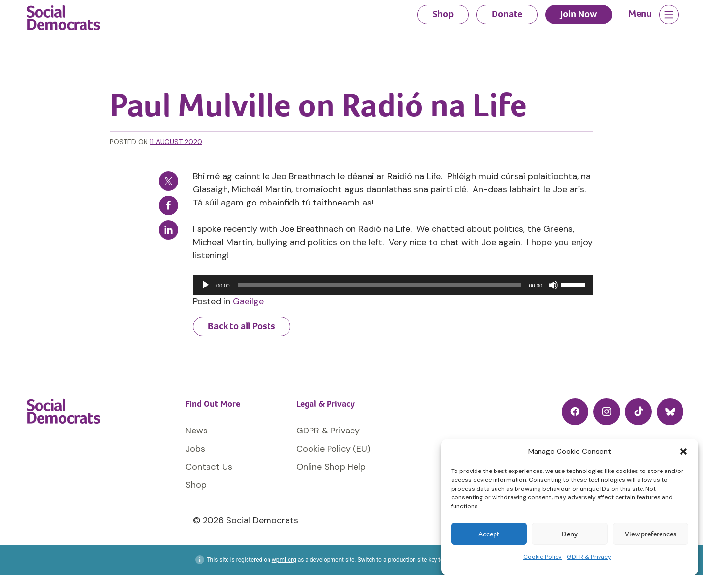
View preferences (650, 534)
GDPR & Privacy (589, 557)
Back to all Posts (241, 325)
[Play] (205, 285)
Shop (443, 14)
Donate (507, 14)
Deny (570, 534)
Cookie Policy (542, 557)
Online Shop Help (331, 466)
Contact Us (209, 466)
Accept (488, 534)
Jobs (195, 448)
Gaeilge (248, 301)
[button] (683, 451)
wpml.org (284, 559)
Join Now (578, 14)
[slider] (379, 285)
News (196, 430)
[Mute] (553, 285)
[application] (393, 285)
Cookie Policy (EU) (333, 448)
